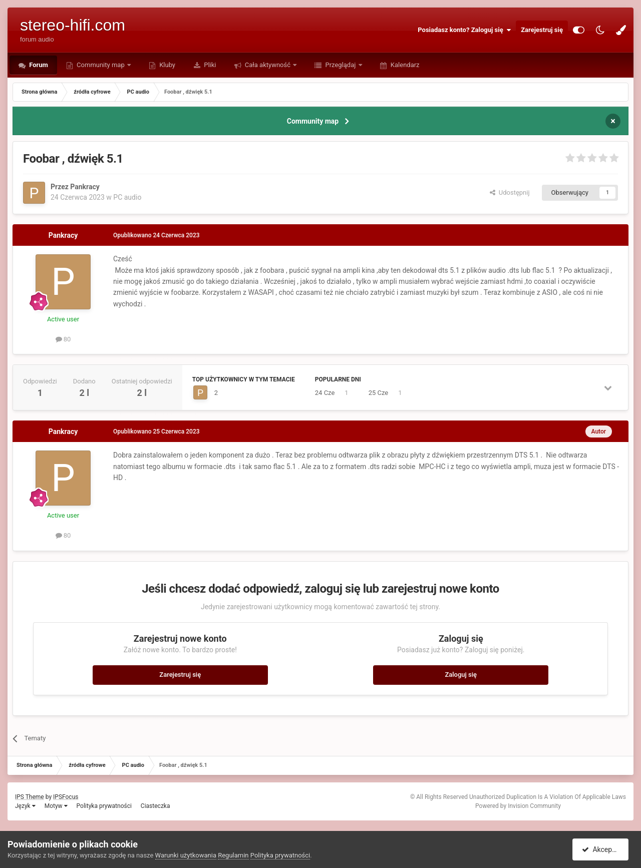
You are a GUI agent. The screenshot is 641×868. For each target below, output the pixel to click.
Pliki (209, 65)
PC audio (127, 197)
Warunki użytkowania (185, 855)
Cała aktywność (267, 65)
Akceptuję (602, 849)
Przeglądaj (340, 65)
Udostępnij (509, 192)
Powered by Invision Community (518, 805)
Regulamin (233, 855)
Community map (100, 65)
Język (25, 805)
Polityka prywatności (104, 805)
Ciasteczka (155, 805)
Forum (38, 65)
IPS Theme (29, 796)
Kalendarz (404, 65)
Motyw (56, 805)
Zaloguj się (461, 674)
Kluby (166, 65)
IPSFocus (65, 796)
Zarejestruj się (542, 30)
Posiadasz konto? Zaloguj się (464, 30)
